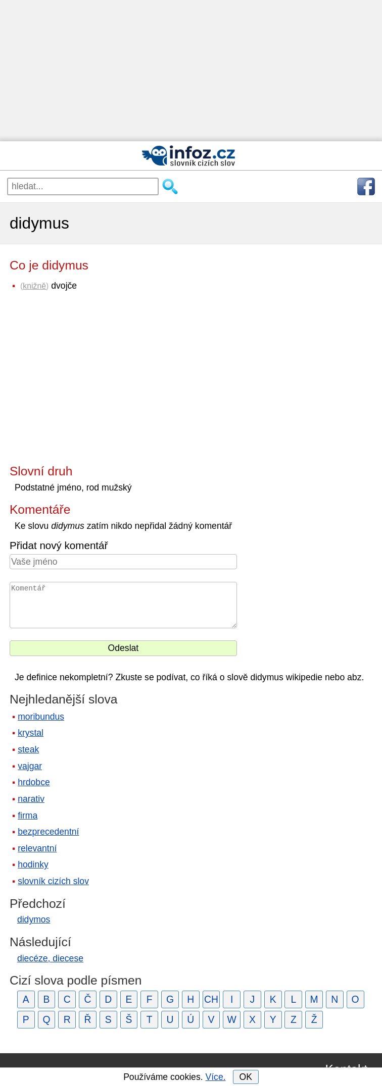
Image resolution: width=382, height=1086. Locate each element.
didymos (34, 919)
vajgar (30, 766)
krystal (30, 733)
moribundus (41, 717)
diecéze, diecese (50, 958)
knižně (34, 286)
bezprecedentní (48, 832)
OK (245, 1077)
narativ (31, 799)
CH (211, 999)
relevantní (37, 848)
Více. (215, 1077)
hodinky (33, 864)
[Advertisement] (191, 70)
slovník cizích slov (53, 881)
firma (27, 815)
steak (28, 749)
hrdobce (34, 782)
